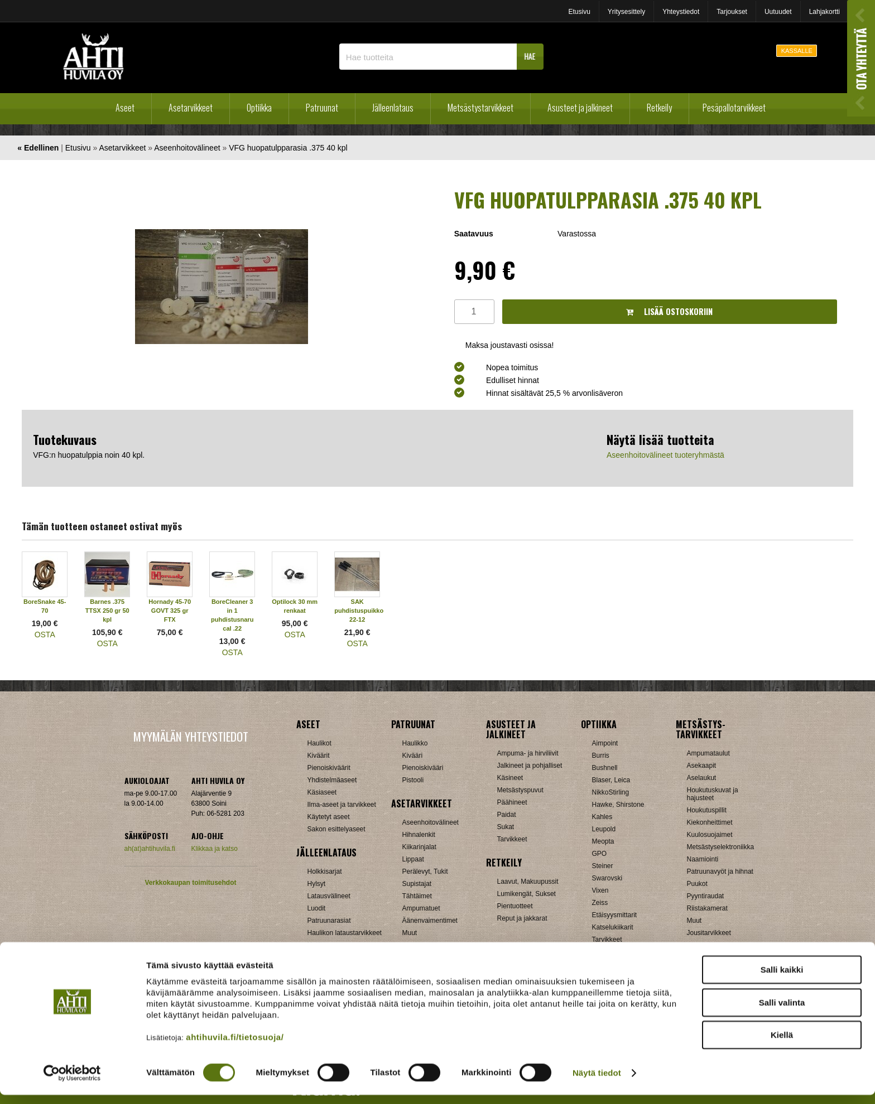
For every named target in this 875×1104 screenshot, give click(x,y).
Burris (600, 755)
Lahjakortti (824, 12)
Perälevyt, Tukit (425, 871)
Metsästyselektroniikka (720, 847)
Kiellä (782, 1044)
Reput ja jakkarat (522, 918)
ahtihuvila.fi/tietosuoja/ (234, 1046)
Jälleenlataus (393, 107)
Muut (409, 933)
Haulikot (319, 743)
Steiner (602, 866)
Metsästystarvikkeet (480, 107)
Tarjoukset (732, 12)
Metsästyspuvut (520, 790)
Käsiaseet (322, 792)
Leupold (604, 829)
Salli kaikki (782, 979)
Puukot (697, 884)
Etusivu (579, 12)
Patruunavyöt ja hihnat (720, 871)
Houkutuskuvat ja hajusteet (712, 794)
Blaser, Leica (611, 780)
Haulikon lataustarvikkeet (344, 933)
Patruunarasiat (329, 920)
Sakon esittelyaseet (336, 829)
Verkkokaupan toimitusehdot (190, 883)
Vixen (600, 890)
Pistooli (413, 780)
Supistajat (417, 884)
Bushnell (605, 768)
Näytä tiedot (597, 1082)
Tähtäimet (417, 896)
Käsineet (510, 778)
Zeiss (600, 903)
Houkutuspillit (707, 810)
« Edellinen (38, 147)
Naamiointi (703, 859)
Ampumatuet (421, 908)
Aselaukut (702, 778)
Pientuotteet (515, 906)
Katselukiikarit (612, 927)
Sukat (506, 827)
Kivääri (412, 755)
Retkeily (659, 107)
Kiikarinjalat (419, 847)
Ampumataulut (708, 753)
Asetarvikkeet (191, 107)
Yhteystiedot (680, 12)
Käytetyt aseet (328, 817)
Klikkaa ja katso (214, 849)
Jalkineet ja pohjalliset (529, 765)
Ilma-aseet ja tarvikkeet (341, 804)
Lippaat (413, 859)
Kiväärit (318, 755)
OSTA (45, 634)
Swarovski (607, 878)
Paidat (506, 815)
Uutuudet (778, 12)
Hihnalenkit (418, 835)
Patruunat (322, 107)
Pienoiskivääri (423, 768)
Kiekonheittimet (710, 822)
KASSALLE (796, 50)
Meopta (603, 841)
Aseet (125, 107)
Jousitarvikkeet (709, 933)
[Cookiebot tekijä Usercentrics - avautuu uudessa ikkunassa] (72, 1082)
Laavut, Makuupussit (528, 881)
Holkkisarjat (324, 871)
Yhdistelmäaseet (332, 780)
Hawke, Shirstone (618, 804)
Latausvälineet (328, 896)
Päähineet (512, 802)
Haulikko (415, 743)
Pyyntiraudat (705, 896)
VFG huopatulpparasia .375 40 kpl (288, 147)
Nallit (315, 945)
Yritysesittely (626, 12)
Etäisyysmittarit (614, 915)
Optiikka (259, 107)
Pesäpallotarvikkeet (734, 107)
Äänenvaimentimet (430, 920)
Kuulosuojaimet (710, 835)
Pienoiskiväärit (328, 768)
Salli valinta (782, 1011)
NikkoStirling (610, 792)
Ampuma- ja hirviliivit (528, 753)
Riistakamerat (707, 908)
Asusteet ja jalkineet (580, 107)
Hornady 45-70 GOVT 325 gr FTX (169, 610)
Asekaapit (702, 765)
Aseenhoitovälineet (187, 147)
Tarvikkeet (512, 839)
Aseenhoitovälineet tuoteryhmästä (665, 455)
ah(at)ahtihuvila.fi (149, 849)
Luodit (316, 908)
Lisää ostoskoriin (669, 311)
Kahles (602, 817)
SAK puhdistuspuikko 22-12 (358, 610)
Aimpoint (605, 743)
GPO (599, 854)
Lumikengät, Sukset (526, 894)
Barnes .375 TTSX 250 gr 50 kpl (107, 610)
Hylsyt (316, 884)
